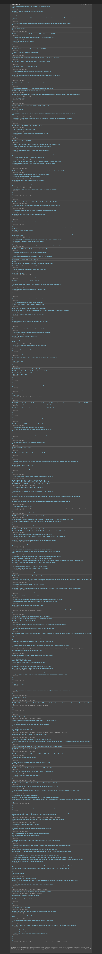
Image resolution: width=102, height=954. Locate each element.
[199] (13, 201)
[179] (13, 273)
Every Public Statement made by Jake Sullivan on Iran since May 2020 (30, 427)
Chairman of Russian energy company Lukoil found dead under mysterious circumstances (35, 544)
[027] (13, 851)
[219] (13, 129)
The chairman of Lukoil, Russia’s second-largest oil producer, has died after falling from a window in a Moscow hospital (42, 310)
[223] (13, 113)
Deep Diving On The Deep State (22, 167)
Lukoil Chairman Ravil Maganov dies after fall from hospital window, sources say (33, 429)
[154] (13, 364)
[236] (13, 66)
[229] (13, 90)
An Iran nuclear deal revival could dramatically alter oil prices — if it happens (32, 616)
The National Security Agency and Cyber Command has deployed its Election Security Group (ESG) (37, 551)
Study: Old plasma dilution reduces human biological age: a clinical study (31, 133)
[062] (13, 707)
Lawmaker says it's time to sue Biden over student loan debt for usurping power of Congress (36, 849)
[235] (13, 71)
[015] (13, 891)
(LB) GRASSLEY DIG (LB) (20, 697)
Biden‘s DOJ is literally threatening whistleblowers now (27, 775)
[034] (13, 824)
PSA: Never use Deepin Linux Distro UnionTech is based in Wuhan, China (31, 568)
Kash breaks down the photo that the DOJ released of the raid (29, 11)
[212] (13, 154)
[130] (13, 457)
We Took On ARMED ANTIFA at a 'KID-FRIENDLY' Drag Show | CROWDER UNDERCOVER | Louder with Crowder (40, 418)
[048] (13, 767)
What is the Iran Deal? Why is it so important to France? (27, 52)
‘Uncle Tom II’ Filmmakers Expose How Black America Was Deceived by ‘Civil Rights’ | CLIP (35, 154)
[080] (13, 638)
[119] (13, 501)
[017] (13, 884)
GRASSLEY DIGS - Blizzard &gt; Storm (23, 506)
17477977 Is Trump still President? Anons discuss (26, 66)
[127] (13, 469)
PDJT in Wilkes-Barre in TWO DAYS (23, 140)
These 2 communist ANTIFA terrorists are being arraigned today (29, 423)
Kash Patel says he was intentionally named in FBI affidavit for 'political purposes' (33, 534)
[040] (13, 797)
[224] (13, 109)
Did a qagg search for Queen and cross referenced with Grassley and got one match (34, 677)
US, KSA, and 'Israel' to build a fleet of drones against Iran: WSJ (29, 304)
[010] (13, 911)
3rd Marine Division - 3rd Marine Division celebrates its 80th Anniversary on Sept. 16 (34, 476)
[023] (13, 861)
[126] (13, 472)
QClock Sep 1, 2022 (19, 137)
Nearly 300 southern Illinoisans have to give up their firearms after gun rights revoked (34, 884)
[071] (13, 672)
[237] (13, 61)
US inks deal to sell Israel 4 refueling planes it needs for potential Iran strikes (32, 150)
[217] (13, 137)
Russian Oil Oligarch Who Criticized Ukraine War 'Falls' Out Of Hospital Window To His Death (36, 189)
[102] (13, 560)
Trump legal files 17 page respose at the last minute (26, 707)
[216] (13, 140)
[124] (13, 480)
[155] (13, 359)
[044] (13, 782)
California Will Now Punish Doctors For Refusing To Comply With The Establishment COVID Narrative (37, 782)
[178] (13, 277)
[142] (13, 412)
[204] (13, 180)
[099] (13, 568)
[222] (13, 118)
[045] (13, 778)
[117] (13, 511)
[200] (13, 198)
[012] (13, 903)
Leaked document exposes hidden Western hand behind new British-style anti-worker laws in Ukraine (38, 284)
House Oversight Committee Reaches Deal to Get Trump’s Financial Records (32, 174)
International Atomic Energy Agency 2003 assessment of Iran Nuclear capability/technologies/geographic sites (40, 612)
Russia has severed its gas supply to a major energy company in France (31, 566)
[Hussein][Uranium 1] (20, 716)
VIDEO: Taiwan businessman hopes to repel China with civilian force (30, 511)
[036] (13, 813)
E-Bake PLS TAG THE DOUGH (21, 939)
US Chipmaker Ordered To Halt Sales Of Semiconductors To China (30, 662)
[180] (13, 269)
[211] (13, 157)
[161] (13, 336)
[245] (13, 28)
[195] (13, 218)
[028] (13, 849)
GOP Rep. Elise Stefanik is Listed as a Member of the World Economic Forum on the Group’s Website (37, 198)
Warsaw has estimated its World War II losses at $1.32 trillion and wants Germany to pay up (35, 210)
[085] (13, 618)
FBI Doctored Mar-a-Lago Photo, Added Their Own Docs (27, 101)
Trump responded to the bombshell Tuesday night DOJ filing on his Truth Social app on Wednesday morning (39, 753)
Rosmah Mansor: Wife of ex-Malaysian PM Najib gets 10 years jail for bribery (32, 221)
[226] (13, 101)
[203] (13, 184)
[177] (13, 280)
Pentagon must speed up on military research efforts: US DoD (29, 298)
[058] (13, 724)
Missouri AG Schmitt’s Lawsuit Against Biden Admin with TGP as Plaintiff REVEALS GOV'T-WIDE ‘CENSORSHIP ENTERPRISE (43, 118)
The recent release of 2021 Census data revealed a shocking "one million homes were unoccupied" (37, 57)
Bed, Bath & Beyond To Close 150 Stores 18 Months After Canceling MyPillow (32, 61)
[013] (13, 898)
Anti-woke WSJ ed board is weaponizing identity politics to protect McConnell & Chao (34, 37)
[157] (13, 354)
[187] (13, 248)
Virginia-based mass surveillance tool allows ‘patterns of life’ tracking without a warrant (34, 15)
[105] (13, 551)
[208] (13, 167)
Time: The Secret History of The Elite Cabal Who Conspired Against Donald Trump (33, 778)
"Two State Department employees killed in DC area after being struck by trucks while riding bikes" (37, 855)
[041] (13, 795)
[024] (13, 859)
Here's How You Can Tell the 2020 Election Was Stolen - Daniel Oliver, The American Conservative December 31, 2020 (41, 399)
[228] (13, 94)
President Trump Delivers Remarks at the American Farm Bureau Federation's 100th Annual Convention (38, 688)
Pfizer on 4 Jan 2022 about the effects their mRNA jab (27, 903)
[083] (13, 624)
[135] (13, 435)
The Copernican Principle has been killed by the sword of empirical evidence (32, 724)
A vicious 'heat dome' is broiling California (24, 41)
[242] (13, 41)
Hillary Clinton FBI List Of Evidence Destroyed (25, 757)
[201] (13, 192)
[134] (13, 438)
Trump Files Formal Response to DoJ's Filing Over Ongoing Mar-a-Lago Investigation (34, 668)
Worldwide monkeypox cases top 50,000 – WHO (25, 878)
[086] (13, 616)
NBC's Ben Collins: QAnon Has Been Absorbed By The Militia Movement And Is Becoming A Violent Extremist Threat (41, 530)
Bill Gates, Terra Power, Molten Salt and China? (25, 340)
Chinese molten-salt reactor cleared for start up (25, 457)
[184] (13, 259)
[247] (13, 17)
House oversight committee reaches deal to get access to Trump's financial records (33, 385)
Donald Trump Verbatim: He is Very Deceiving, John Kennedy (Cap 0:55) (31, 734)
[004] (13, 933)
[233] (13, 79)
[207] (13, 170)
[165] (13, 321)
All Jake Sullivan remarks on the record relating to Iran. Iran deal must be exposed (33, 618)
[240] (13, 48)
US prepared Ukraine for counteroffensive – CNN (26, 336)
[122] (13, 487)
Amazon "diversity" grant (20, 122)
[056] (13, 734)
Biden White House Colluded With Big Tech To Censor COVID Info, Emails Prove (33, 184)
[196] (13, 214)
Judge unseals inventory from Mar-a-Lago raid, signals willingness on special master (34, 88)
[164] (13, 325)
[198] (13, 205)
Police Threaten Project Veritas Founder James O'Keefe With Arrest (30, 713)
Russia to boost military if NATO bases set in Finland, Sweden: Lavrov (30, 252)
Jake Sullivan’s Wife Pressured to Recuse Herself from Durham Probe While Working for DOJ (36, 720)
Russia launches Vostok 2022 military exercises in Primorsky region (30, 289)
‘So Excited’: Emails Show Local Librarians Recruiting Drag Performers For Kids (33, 891)
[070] (13, 674)
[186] (13, 252)
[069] (13, 677)
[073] (13, 666)
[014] (13, 895)
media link (15, 9)
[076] (13, 655)
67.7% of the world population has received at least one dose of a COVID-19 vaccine (34, 491)
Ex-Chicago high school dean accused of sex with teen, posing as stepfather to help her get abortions (38, 161)
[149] (13, 383)
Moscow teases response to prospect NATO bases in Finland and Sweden (31, 321)
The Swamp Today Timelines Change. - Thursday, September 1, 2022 (30, 480)
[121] (13, 491)
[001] (13, 944)
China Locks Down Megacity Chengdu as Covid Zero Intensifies (29, 487)
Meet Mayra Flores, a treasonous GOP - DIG (24, 372)
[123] (13, 483)
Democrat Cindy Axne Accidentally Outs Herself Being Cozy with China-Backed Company (35, 767)
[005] (13, 931)
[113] (13, 525)
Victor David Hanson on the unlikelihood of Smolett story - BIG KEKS (30, 48)
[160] (13, 340)
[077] (13, 650)
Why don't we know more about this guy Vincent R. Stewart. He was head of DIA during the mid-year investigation (40, 192)
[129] (13, 461)
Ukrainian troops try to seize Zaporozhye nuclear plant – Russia (29, 584)
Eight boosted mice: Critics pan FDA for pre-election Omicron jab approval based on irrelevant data (37, 144)
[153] (13, 368)
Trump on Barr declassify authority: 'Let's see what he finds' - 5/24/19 (30, 308)
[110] (13, 534)
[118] (13, 506)
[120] (13, 496)
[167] (13, 314)
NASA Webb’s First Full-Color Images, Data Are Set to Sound (28, 368)
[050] (13, 757)
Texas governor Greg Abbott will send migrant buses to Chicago (29, 605)
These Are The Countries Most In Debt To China (25, 620)
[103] (13, 558)
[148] (13, 385)
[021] (13, 868)
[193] (13, 226)
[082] (13, 628)
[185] (13, 256)
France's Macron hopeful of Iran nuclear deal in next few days (29, 261)
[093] (13, 592)
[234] (13, 75)
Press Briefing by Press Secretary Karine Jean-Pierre (27, 895)
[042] (13, 790)
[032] (13, 833)
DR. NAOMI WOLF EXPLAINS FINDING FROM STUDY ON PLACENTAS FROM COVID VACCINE (36, 357)
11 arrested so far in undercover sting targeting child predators (29, 861)
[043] (13, 786)
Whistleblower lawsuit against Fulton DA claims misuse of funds (29, 293)
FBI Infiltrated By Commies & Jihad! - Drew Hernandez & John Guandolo (31, 82)
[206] (13, 174)
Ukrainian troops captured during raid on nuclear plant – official (29, 328)
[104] (13, 556)
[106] (13, 549)
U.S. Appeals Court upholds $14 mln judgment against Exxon (28, 650)
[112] (13, 528)
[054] (13, 741)
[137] (13, 429)
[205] (13, 176)
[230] (13, 88)
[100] (13, 566)
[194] (13, 221)
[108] (13, 540)
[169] (13, 308)
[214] (13, 146)
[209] (13, 163)
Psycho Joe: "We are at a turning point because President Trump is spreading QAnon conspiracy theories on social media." (43, 690)
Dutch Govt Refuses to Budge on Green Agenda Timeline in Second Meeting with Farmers (35, 163)
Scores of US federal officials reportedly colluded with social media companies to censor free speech (37, 205)
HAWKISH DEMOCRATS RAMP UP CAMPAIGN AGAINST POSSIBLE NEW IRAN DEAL (34, 263)
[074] (13, 662)
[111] (13, 530)
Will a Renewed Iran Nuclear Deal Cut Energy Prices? (27, 280)
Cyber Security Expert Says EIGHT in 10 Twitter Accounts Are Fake (30, 442)
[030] (13, 840)
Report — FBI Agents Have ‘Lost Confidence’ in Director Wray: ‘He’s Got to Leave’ (33, 666)
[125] (13, 476)
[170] (13, 304)
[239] (13, 52)
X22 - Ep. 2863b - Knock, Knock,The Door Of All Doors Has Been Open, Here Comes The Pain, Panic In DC (38, 521)
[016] (13, 887)
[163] (13, 328)
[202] (13, 189)
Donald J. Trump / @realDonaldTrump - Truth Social (26, 748)
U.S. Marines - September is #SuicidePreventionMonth (27, 438)
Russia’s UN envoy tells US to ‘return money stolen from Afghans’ (30, 592)
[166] (13, 317)
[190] (13, 239)
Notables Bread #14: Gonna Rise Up (23, 944)
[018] (13, 880)
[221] (13, 122)
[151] (13, 372)
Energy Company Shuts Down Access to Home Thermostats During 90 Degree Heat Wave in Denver (37, 201)
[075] (13, 659)
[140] (13, 420)
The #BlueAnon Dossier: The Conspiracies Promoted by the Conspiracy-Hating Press (34, 672)
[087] (13, 612)
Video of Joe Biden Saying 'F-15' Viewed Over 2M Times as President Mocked (32, 762)
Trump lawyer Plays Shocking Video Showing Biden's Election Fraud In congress (33, 528)
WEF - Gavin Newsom (20, 98)
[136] (13, 433)
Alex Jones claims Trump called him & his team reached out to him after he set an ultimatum (35, 911)
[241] (13, 45)
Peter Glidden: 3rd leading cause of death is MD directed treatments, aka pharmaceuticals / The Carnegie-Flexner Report (42, 868)
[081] (13, 633)
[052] (13, 748)
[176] (13, 284)
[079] (13, 641)
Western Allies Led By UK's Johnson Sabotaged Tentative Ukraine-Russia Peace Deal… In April (36, 786)
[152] (13, 370)
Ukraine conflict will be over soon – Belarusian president (27, 218)
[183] (13, 261)
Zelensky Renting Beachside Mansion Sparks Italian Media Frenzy (30, 90)
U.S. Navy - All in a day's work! (22, 420)
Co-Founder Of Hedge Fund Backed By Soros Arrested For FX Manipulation (32, 248)
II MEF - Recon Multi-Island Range (22, 469)
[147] (13, 390)
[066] (13, 690)
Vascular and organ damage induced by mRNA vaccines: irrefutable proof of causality (34, 920)
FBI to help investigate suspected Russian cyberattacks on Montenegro (31, 929)
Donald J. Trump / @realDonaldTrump (23, 729)
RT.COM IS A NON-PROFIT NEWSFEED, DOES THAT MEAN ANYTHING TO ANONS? (33, 256)
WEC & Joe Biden (19, 109)
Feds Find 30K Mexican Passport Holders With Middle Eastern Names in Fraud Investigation (35, 936)
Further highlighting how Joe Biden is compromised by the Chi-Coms (30, 359)
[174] (13, 293)
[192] (13, 230)
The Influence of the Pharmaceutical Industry (25, 898)
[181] (13, 265)
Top (11, 946)
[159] (13, 345)
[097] (13, 575)
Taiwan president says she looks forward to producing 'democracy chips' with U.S (33, 377)
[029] (13, 845)
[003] (13, 936)
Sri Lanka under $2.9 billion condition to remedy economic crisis (29, 314)
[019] (13, 878)
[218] (13, 133)
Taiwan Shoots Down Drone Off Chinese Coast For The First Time (29, 180)
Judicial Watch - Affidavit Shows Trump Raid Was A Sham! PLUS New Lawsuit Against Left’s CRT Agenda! (39, 599)
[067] (13, 688)
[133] (13, 442)
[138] (13, 427)
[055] (13, 739)
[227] (13, 98)
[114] (13, 521)
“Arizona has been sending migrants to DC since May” (27, 79)
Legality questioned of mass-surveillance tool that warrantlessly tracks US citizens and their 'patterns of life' (39, 170)
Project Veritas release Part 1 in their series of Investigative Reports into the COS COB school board (37, 840)
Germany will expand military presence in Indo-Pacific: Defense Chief (30, 269)
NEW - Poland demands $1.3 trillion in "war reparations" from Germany (31, 435)
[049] (13, 762)
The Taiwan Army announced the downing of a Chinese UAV (28, 525)
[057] (13, 729)
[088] (13, 609)
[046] (13, 775)
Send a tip (12, 951)
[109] (13, 536)
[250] (13, 6)
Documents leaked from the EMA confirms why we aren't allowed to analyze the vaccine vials (36, 601)
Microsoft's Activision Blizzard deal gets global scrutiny (27, 176)
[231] (13, 84)
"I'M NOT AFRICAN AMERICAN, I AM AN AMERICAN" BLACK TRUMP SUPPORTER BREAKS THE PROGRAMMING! (40, 536)
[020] (13, 871)
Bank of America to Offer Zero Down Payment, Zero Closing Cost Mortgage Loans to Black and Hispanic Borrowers (41, 674)
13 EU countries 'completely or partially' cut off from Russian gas (29, 265)
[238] (13, 57)
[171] (13, 302)
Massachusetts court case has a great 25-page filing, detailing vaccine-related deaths (34, 575)
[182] (13, 263)
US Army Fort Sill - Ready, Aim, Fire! (23, 447)
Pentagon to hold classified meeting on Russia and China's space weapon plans (33, 739)
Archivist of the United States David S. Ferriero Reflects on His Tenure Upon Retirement (34, 628)
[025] (13, 857)
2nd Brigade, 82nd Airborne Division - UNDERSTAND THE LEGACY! (30, 241)
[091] (13, 599)
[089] (13, 605)
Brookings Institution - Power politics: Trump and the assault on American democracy (34, 370)
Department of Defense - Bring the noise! (24, 465)
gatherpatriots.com (16, 2)
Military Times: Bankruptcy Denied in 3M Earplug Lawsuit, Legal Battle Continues (33, 828)
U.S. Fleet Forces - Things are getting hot (24, 230)
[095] (13, 584)
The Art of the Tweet (19, 273)
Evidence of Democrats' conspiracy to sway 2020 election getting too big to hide (33, 332)
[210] (13, 161)
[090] (13, 601)
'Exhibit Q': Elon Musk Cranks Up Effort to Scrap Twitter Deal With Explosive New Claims (35, 562)
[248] (13, 15)
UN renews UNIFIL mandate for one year (24, 295)
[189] (13, 241)
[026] (13, 855)
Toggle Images (89, 4)
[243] (13, 37)
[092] (13, 595)
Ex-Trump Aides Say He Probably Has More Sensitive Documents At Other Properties (34, 641)
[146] (13, 393)
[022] (13, 865)
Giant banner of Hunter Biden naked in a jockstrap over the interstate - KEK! (32, 105)
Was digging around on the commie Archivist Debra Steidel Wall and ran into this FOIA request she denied (39, 393)
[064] (13, 697)
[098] (13, 572)
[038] (13, 805)
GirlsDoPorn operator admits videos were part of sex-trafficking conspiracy (32, 472)
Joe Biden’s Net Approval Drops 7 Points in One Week (27, 824)
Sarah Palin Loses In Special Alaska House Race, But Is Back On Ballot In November (34, 655)
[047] (13, 771)
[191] (13, 234)
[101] (13, 562)
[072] (13, 668)
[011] (13, 907)
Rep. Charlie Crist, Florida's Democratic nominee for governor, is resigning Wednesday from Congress (38, 556)
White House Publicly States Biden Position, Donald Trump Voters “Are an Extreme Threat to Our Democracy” (39, 819)
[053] (13, 746)
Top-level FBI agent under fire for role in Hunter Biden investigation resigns (32, 833)
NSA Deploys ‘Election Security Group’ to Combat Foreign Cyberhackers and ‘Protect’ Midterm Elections (38, 746)
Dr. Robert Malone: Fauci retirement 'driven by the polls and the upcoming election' (33, 558)
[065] (13, 693)
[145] (13, 399)
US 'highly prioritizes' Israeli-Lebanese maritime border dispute (29, 302)
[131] (13, 452)
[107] (13, 544)
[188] (13, 245)
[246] (13, 23)
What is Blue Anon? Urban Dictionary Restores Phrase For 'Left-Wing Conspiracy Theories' (35, 540)
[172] (13, 298)
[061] (13, 713)
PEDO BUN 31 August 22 (20, 659)
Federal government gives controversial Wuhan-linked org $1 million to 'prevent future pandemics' (37, 797)
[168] (13, 310)
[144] (13, 402)
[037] (13, 807)
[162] (13, 332)
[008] (13, 920)
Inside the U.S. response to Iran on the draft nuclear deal (27, 259)
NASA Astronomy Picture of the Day (23, 354)
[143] (13, 407)
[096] (13, 579)
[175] (13, 289)
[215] (13, 144)
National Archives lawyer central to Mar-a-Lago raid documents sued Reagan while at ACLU (35, 805)
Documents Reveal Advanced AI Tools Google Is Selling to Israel (29, 157)
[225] (13, 105)
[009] (13, 915)
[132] (13, 447)
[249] (13, 11)
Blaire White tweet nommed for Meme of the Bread (26, 45)
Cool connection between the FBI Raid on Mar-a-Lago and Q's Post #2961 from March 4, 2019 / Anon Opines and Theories (42, 645)
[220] (13, 125)
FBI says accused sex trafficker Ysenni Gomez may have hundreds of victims (32, 6)
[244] (13, 33)
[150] (13, 377)
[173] (13, 295)
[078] (13, 645)
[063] (13, 702)
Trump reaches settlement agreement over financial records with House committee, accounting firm (37, 75)
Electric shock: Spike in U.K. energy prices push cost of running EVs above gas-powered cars (36, 452)
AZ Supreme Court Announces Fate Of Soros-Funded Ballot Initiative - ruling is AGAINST (35, 33)
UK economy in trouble (20, 28)
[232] (13, 82)
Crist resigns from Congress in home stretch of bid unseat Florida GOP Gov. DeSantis (34, 931)
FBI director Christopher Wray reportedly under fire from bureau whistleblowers (33, 433)
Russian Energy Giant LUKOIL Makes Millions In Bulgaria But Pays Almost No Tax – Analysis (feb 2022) (38, 239)
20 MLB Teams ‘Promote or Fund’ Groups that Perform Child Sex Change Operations (34, 771)
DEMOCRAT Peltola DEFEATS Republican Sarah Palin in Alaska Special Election (33, 483)
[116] (13, 515)
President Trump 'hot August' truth (23, 907)
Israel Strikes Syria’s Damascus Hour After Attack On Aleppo (28, 638)
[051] (13, 753)
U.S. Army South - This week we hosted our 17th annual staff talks (30, 214)
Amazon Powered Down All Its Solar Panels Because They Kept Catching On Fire (33, 71)
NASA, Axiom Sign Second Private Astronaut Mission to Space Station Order (32, 390)
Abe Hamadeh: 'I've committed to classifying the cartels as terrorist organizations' (33, 549)
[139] (13, 423)
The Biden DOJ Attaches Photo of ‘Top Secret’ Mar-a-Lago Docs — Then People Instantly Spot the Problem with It (40, 624)
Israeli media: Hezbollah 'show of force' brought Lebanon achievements (31, 277)
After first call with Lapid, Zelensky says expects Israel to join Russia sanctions (33, 146)
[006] (13, 929)
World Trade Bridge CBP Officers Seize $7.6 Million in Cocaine (29, 125)
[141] (13, 418)
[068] (13, 683)
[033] (13, 828)
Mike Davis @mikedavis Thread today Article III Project (27, 835)
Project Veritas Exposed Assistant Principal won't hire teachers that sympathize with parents (36, 887)
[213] (13, 150)
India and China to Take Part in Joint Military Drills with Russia (29, 572)
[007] (13, 925)
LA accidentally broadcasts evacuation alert (25, 129)
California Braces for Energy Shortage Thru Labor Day (27, 915)
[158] (13, 349)
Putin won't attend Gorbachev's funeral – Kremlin (26, 325)
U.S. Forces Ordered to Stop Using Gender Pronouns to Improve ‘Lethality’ (32, 933)
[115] (13, 519)
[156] (13, 357)
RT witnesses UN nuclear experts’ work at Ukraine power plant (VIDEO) (31, 345)
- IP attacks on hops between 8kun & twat (24, 364)
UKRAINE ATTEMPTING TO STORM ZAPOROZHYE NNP (27, 383)
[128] (13, 465)
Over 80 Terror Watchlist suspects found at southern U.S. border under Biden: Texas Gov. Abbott (36, 407)
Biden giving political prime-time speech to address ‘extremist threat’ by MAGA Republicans (35, 349)
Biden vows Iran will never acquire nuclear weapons (26, 795)
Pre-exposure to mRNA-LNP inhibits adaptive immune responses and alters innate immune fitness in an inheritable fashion (42, 501)
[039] (13, 799)
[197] (13, 210)
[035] (13, 819)
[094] (13, 588)
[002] (13, 939)
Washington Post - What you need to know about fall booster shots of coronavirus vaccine (35, 595)
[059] (13, 720)
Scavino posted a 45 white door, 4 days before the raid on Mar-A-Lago (30, 515)
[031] (13, 835)
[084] (13, 620)
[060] (13, 716)
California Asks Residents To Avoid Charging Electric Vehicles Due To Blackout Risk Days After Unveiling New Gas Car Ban (42, 807)
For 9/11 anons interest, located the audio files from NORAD (28, 693)
